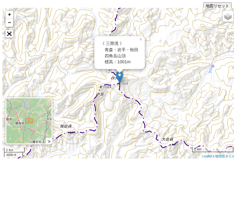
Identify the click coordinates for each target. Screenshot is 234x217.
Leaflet (207, 156)
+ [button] (9, 14)
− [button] (9, 23)
